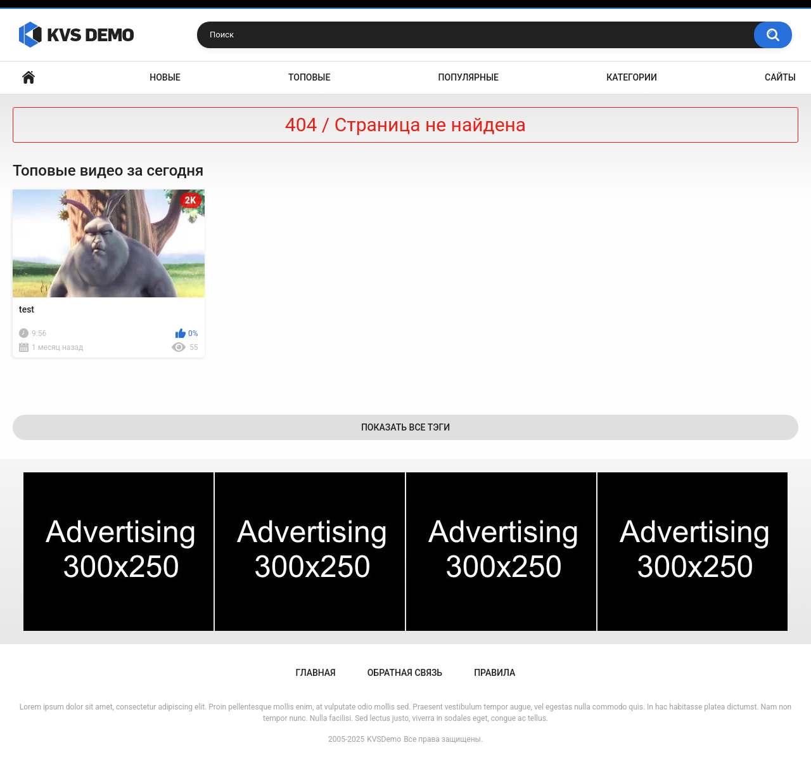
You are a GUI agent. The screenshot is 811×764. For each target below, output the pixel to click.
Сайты (780, 77)
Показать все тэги (405, 427)
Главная (28, 78)
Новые (165, 77)
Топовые (309, 77)
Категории (631, 77)
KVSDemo (384, 739)
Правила (494, 673)
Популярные (468, 77)
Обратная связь (404, 673)
